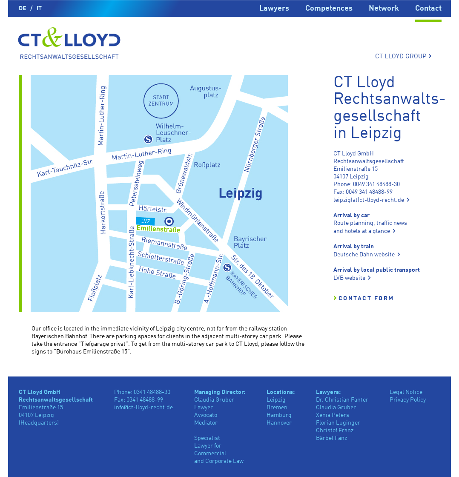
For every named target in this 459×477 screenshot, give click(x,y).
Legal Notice (406, 392)
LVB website (349, 278)
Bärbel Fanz (331, 438)
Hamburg (279, 415)
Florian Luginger (338, 423)
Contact (428, 8)
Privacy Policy (408, 400)
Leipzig (276, 400)
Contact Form (366, 299)
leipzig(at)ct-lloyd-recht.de (368, 200)
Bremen (277, 408)
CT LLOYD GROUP (403, 56)
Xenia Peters (332, 415)
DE (22, 8)
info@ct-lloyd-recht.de (143, 408)
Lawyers (274, 8)
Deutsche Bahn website (364, 255)
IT (39, 8)
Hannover (279, 423)
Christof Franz (334, 431)
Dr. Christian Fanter (342, 400)
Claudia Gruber (336, 408)
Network (384, 8)
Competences (329, 8)
